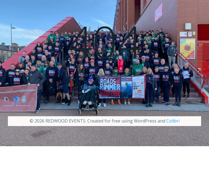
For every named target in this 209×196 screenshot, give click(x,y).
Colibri (173, 121)
